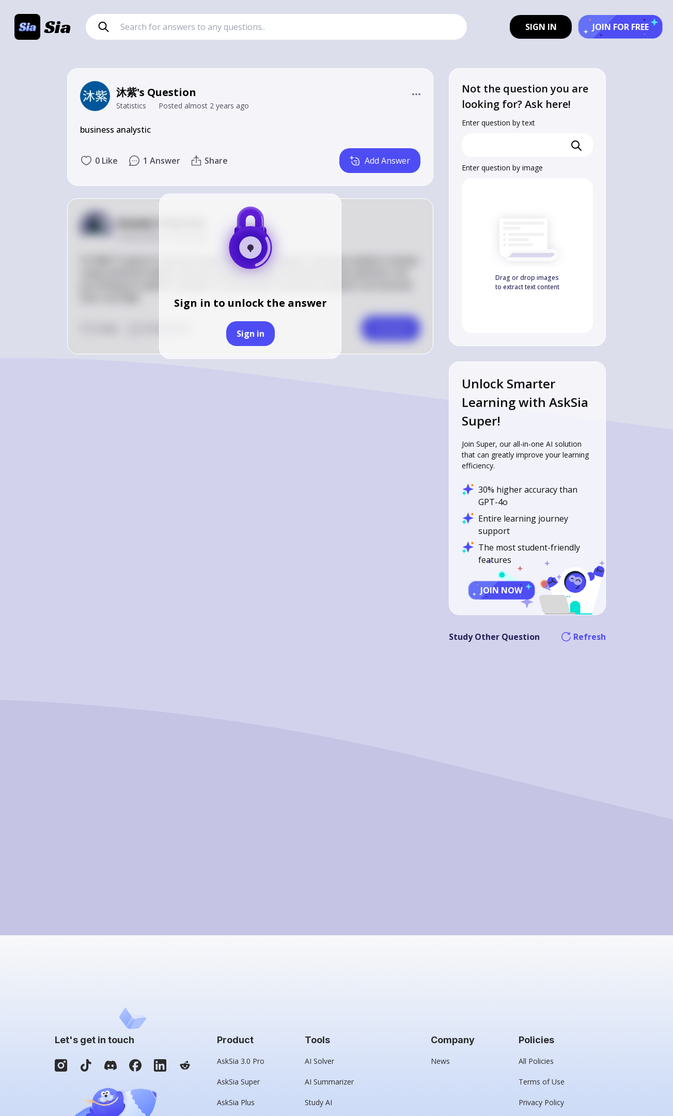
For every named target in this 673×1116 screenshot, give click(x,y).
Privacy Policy (541, 1102)
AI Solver (319, 1061)
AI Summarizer (329, 1082)
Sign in (250, 333)
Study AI (318, 1102)
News (440, 1061)
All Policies (536, 1061)
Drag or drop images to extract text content (527, 282)
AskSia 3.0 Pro (240, 1061)
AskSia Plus (236, 1102)
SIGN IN (541, 27)
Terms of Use (542, 1082)
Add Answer (380, 160)
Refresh (583, 636)
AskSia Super (238, 1082)
